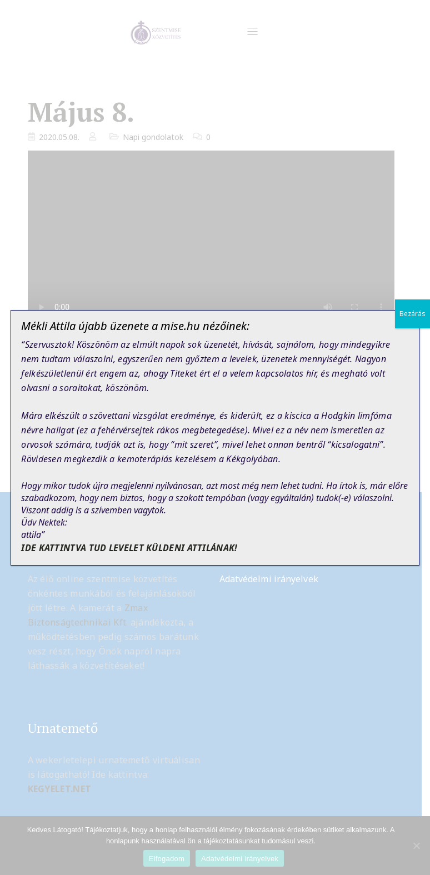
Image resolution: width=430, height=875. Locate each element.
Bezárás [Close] (412, 313)
